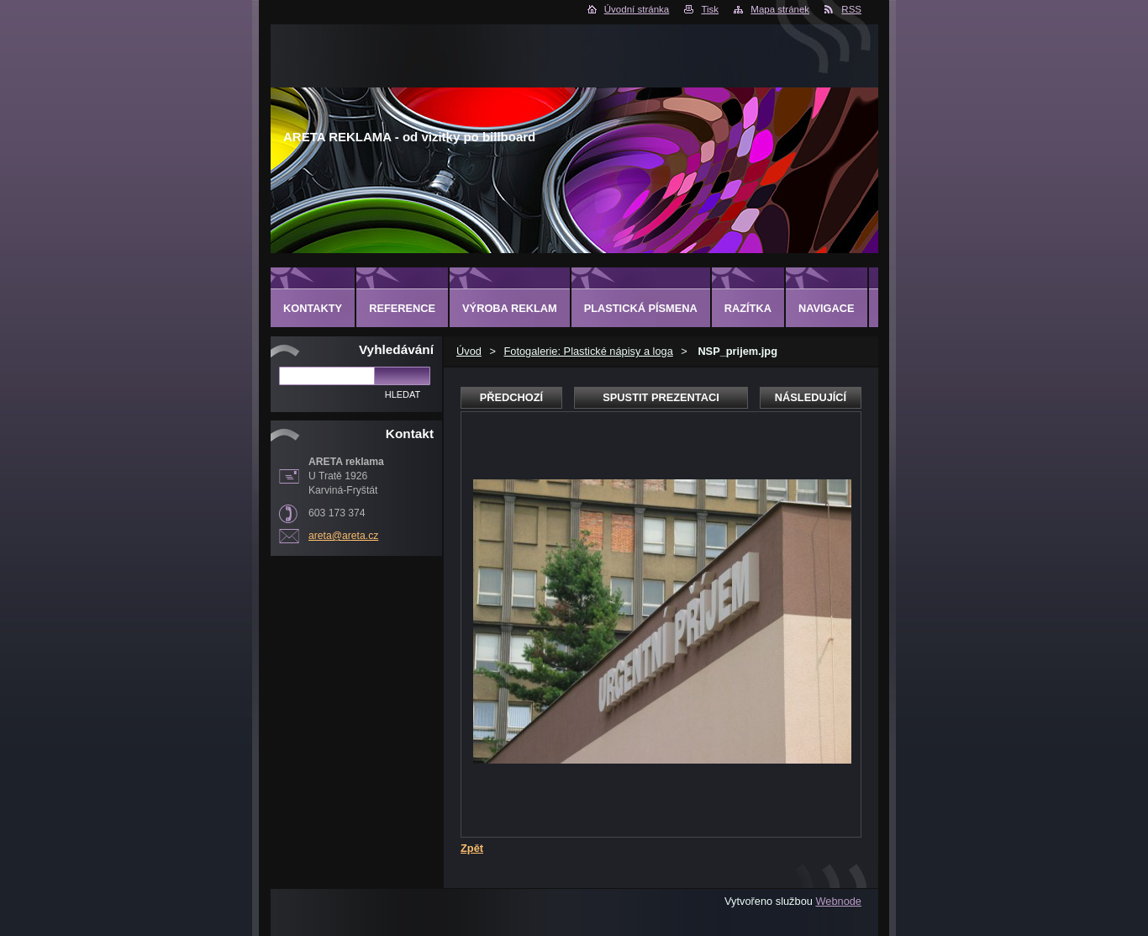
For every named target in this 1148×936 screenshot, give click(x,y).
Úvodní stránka (636, 9)
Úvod (469, 351)
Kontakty (312, 308)
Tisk (710, 9)
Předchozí (511, 397)
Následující (810, 397)
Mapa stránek (779, 9)
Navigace (826, 308)
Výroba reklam (509, 308)
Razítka (747, 308)
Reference (402, 308)
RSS (851, 9)
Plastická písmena (641, 308)
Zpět (472, 848)
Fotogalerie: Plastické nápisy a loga (587, 351)
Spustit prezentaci (661, 397)
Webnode (838, 901)
